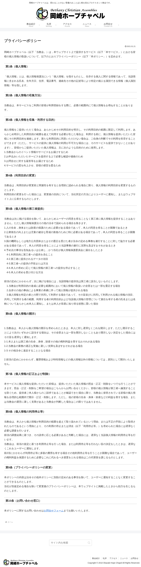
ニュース (124, 558)
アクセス (113, 558)
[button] (89, 542)
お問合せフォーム (54, 510)
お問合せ (134, 558)
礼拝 (105, 558)
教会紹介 (96, 558)
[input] (70, 543)
